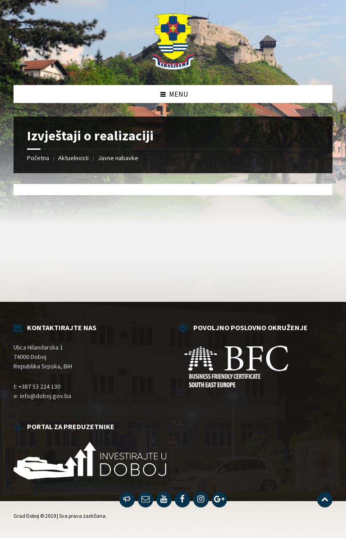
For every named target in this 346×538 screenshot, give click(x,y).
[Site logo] (173, 67)
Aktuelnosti (73, 158)
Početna (38, 158)
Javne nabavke (118, 158)
